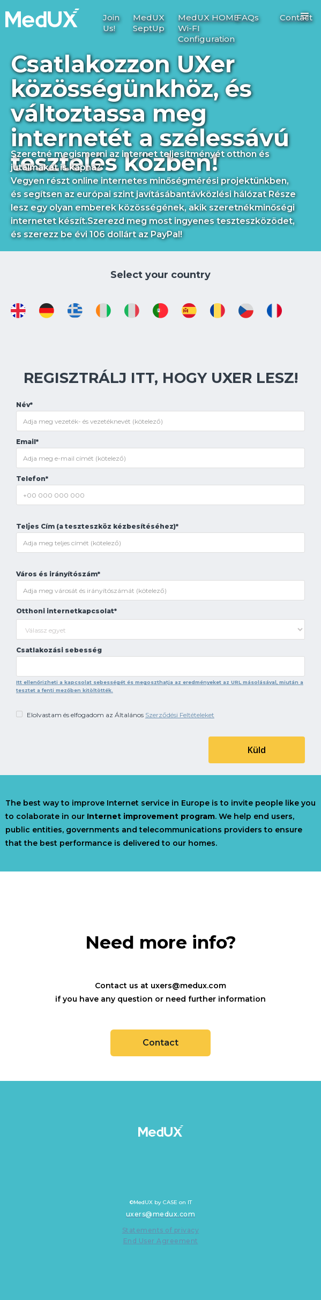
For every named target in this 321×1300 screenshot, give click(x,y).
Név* (24, 405)
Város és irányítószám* (58, 574)
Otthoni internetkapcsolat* (66, 611)
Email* (27, 442)
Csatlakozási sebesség (59, 650)
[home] (39, 13)
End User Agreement (160, 1241)
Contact (160, 1043)
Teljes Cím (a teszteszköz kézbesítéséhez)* (97, 526)
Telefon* (32, 479)
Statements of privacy (160, 1230)
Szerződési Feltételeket (179, 715)
